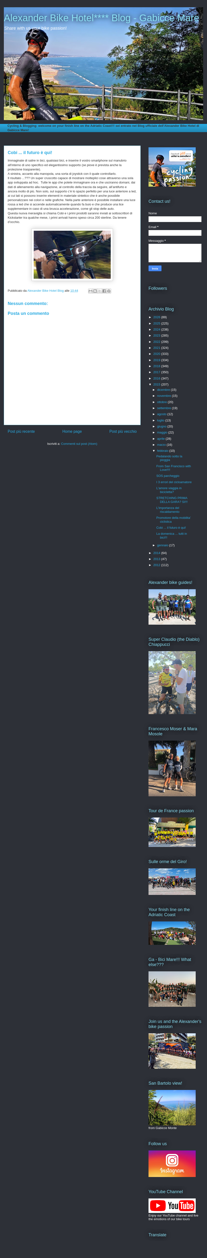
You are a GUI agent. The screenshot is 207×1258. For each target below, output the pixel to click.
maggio (162, 432)
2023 (157, 335)
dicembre (164, 390)
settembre (164, 408)
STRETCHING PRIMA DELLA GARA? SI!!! (172, 500)
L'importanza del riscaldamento (167, 510)
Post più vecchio (123, 431)
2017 (157, 372)
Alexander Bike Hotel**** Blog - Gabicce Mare (101, 18)
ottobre (162, 402)
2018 (157, 366)
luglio (161, 420)
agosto (162, 414)
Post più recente (21, 431)
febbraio (163, 451)
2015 (157, 384)
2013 (157, 559)
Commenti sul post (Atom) (79, 444)
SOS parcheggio (167, 476)
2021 (157, 348)
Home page (72, 431)
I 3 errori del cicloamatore (174, 482)
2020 (157, 354)
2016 (157, 378)
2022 (157, 342)
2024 (157, 329)
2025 (157, 323)
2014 (157, 553)
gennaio (163, 545)
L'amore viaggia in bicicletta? (168, 490)
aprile (161, 438)
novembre (164, 396)
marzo (162, 444)
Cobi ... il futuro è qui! (171, 527)
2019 (157, 360)
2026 (157, 317)
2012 (157, 565)
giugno (162, 426)
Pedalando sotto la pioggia (169, 458)
